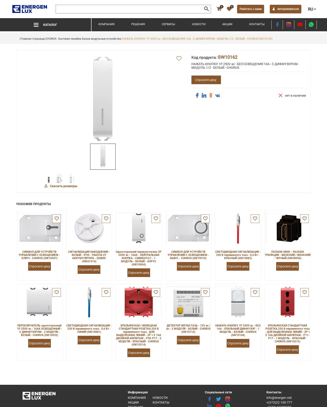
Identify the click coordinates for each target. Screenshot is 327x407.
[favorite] (229, 9)
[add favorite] (179, 58)
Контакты (257, 24)
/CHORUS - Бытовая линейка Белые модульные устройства (83, 38)
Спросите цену (205, 80)
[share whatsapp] (311, 24)
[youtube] (299, 24)
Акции (227, 24)
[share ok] (210, 95)
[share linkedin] (204, 95)
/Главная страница (32, 38)
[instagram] (288, 24)
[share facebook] (197, 95)
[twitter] (218, 399)
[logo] (30, 9)
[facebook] (277, 24)
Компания (106, 24)
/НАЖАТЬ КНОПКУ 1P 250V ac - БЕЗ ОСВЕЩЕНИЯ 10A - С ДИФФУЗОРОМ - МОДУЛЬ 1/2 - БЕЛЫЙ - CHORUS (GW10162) (196, 38)
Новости (199, 24)
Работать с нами (251, 9)
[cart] (219, 9)
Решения (138, 24)
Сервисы (168, 24)
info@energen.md (279, 398)
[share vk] (217, 96)
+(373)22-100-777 (279, 402)
